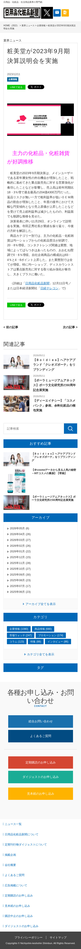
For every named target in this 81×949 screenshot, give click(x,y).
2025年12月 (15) (20, 557)
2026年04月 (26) (20, 534)
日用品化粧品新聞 (37, 283)
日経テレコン (49, 288)
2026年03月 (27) (20, 540)
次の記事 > (70, 327)
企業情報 (41, 25)
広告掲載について (16, 885)
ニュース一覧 (13, 824)
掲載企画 (10, 854)
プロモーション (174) (50, 635)
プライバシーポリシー (28, 937)
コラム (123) (17, 641)
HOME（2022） (11, 25)
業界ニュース (28, 25)
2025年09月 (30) (20, 574)
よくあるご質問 (40, 736)
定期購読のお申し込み (40, 762)
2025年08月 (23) (20, 580)
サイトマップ (58, 937)
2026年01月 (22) (20, 551)
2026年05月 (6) (19, 528)
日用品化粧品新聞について (21, 834)
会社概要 (10, 865)
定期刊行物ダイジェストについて (26, 844)
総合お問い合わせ (41, 721)
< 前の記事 (10, 327)
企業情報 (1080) (19, 628)
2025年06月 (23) (20, 591)
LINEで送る (16, 87)
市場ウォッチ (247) (21, 635)
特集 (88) (35, 641)
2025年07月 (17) (20, 586)
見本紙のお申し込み (40, 793)
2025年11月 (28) (20, 563)
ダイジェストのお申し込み (40, 777)
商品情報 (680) (43, 628)
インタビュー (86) (58, 641)
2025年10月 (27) (20, 568)
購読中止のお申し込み (19, 916)
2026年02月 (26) (20, 545)
